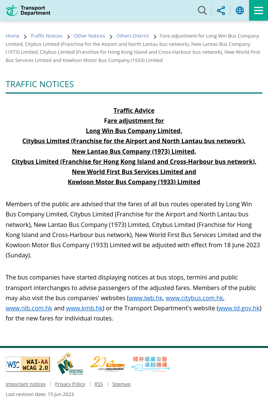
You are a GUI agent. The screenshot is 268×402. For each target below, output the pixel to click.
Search (202, 10)
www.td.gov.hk (239, 308)
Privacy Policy (70, 384)
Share (221, 10)
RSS (98, 384)
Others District (132, 35)
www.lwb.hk (146, 298)
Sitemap (121, 384)
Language (239, 10)
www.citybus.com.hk (194, 298)
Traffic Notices (46, 35)
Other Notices (89, 35)
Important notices (26, 384)
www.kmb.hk (84, 308)
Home (12, 35)
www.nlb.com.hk (29, 308)
